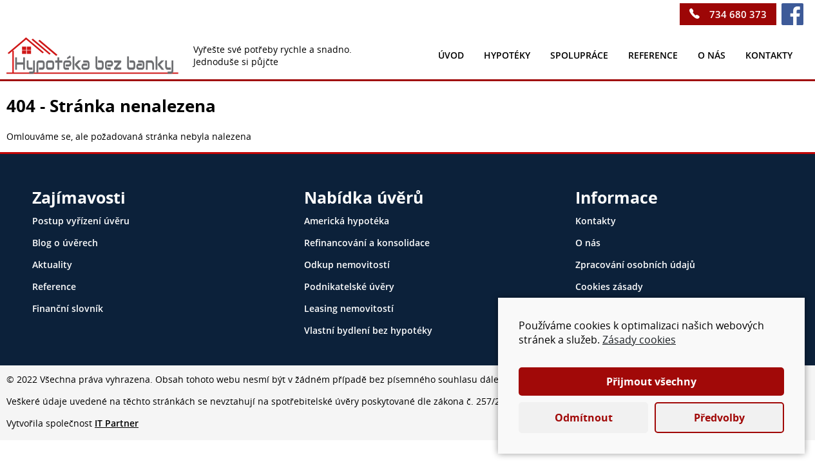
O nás (711, 55)
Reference (653, 55)
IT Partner (117, 423)
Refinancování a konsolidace (367, 243)
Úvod (451, 55)
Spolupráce (579, 55)
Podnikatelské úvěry (349, 286)
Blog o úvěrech (65, 243)
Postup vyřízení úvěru (80, 221)
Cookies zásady (609, 286)
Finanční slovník (67, 308)
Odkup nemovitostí (347, 264)
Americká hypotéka (346, 221)
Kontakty (595, 221)
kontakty (768, 55)
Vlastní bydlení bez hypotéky (368, 330)
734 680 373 (738, 14)
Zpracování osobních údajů (635, 264)
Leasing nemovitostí (349, 308)
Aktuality (52, 264)
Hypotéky (507, 55)
